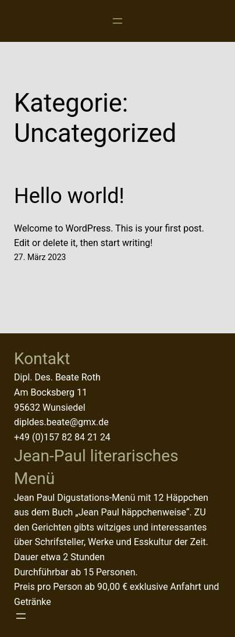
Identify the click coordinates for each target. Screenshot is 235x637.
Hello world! (69, 196)
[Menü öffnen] (117, 21)
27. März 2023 (40, 257)
